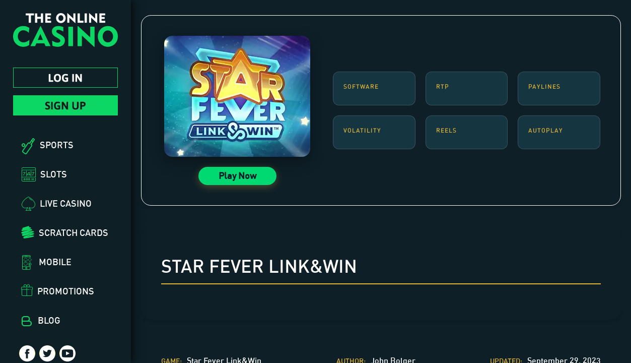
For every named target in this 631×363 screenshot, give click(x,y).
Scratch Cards (73, 232)
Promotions (65, 290)
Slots (53, 173)
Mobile (55, 261)
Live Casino (66, 203)
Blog (49, 320)
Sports (57, 144)
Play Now (237, 175)
